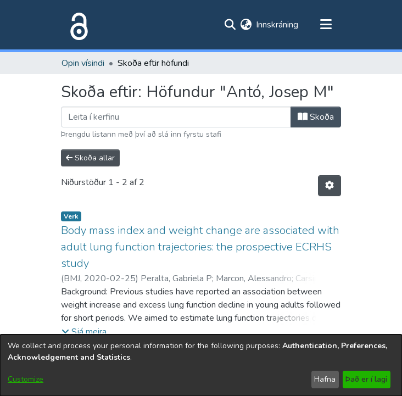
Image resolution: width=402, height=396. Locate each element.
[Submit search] (230, 24)
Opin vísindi (83, 63)
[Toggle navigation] (325, 24)
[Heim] (77, 24)
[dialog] (201, 365)
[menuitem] (246, 24)
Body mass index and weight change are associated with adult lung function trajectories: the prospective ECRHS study (200, 247)
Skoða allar (90, 158)
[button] (84, 332)
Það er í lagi (366, 379)
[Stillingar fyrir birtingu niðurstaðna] (329, 185)
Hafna (325, 379)
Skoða (316, 117)
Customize (25, 379)
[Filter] (176, 117)
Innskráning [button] (277, 25)
